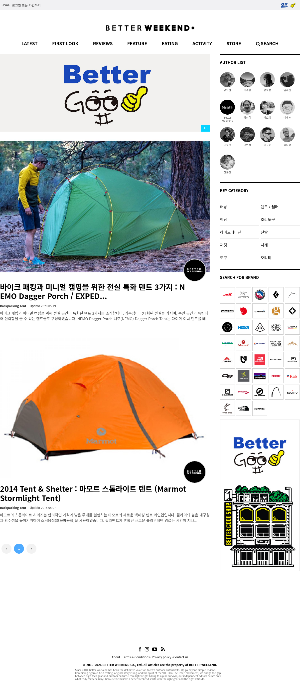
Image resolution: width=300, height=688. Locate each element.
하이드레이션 (230, 232)
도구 (223, 257)
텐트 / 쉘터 (270, 206)
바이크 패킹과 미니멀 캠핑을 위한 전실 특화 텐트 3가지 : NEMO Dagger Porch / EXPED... (92, 291)
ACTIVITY (202, 43)
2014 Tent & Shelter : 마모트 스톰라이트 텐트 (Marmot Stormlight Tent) (93, 493)
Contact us (180, 657)
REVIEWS (103, 43)
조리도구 (268, 219)
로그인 (16, 5)
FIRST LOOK (65, 43)
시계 (264, 244)
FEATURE (137, 43)
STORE (234, 43)
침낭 (223, 219)
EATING (170, 43)
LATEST (29, 43)
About (116, 657)
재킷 (223, 244)
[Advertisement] (260, 605)
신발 (264, 232)
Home (5, 5)
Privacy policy (161, 657)
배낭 (223, 206)
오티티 (266, 257)
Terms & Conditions (136, 657)
